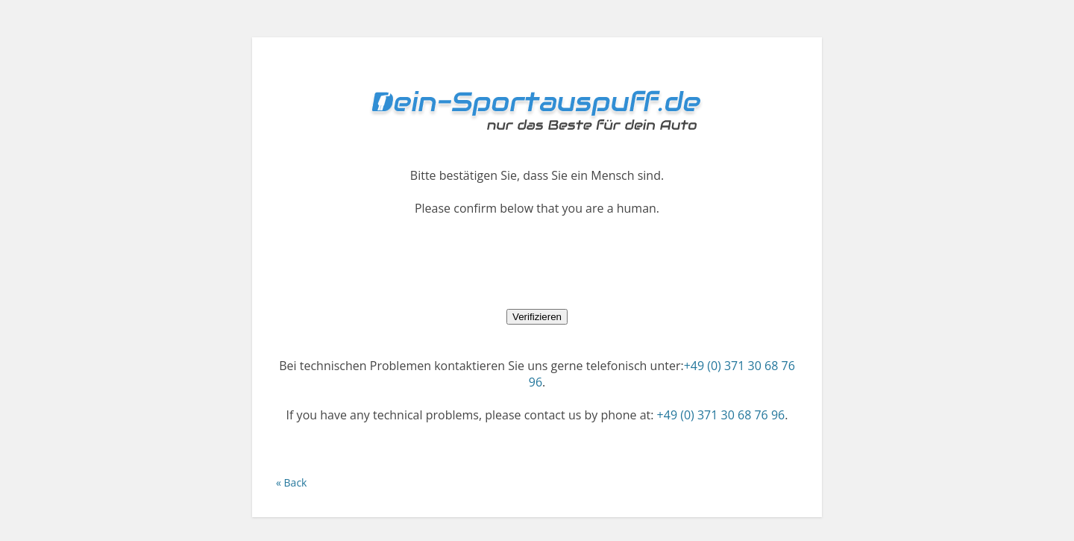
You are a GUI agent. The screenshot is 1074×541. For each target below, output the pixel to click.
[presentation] (537, 262)
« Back (291, 482)
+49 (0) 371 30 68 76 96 (721, 415)
